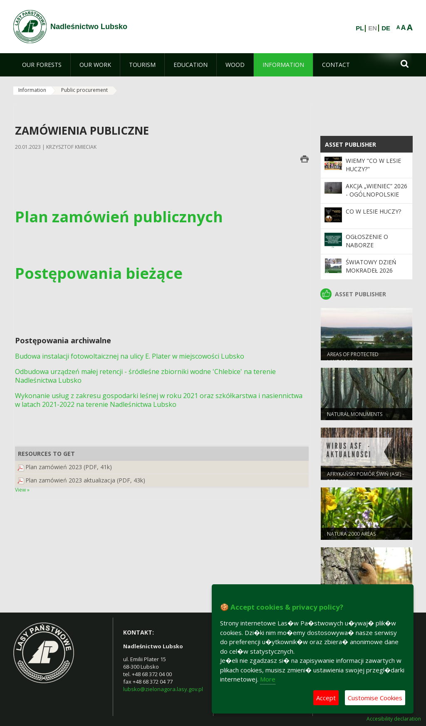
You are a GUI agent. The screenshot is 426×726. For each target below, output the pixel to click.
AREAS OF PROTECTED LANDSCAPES (353, 359)
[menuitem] (41, 64)
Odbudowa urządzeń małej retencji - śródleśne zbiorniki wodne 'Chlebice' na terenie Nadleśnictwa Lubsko (145, 376)
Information (32, 90)
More (267, 679)
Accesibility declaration (394, 719)
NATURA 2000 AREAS (351, 534)
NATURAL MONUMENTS (354, 414)
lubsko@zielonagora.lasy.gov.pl (163, 689)
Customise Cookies (375, 698)
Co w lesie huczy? (373, 211)
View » (22, 489)
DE (385, 28)
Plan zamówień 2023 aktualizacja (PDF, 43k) (85, 480)
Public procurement (84, 90)
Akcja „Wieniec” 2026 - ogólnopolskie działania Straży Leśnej (376, 198)
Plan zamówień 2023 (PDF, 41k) (68, 467)
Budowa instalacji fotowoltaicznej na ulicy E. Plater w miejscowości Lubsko (129, 356)
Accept (326, 698)
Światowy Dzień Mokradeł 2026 (371, 266)
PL (360, 28)
